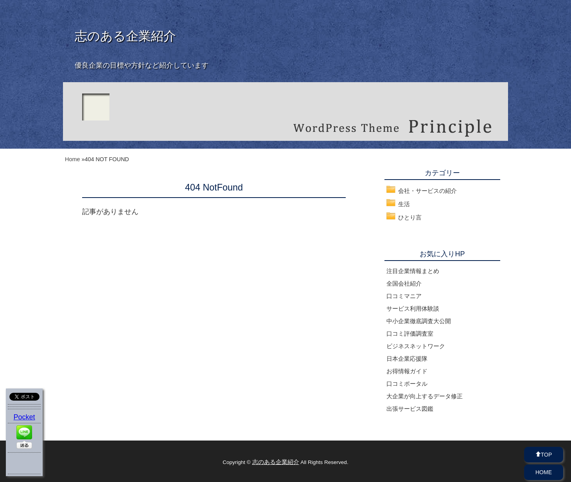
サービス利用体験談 (412, 308)
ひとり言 (410, 217)
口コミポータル (406, 383)
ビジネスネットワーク (415, 346)
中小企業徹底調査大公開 (418, 321)
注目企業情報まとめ (412, 271)
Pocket (24, 417)
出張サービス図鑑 (409, 408)
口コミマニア (404, 296)
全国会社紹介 (404, 283)
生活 (404, 204)
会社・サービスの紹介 (427, 190)
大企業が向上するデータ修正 (424, 396)
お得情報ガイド (406, 371)
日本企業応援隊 (406, 358)
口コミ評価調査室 (409, 333)
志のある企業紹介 (125, 36)
